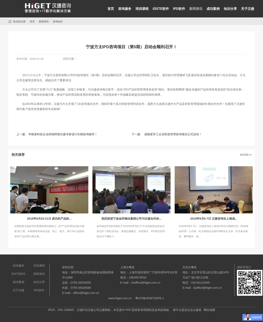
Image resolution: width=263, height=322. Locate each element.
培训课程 (142, 8)
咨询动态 (58, 21)
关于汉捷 (247, 8)
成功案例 (213, 8)
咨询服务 (124, 8)
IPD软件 (179, 8)
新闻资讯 (195, 8)
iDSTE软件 (161, 8)
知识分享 (230, 8)
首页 (110, 8)
